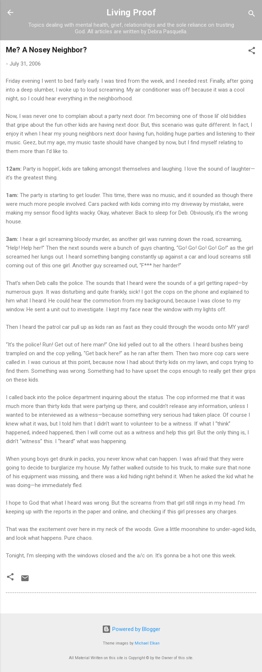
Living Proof (131, 12)
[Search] (251, 15)
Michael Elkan (147, 643)
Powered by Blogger (131, 629)
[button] (251, 51)
